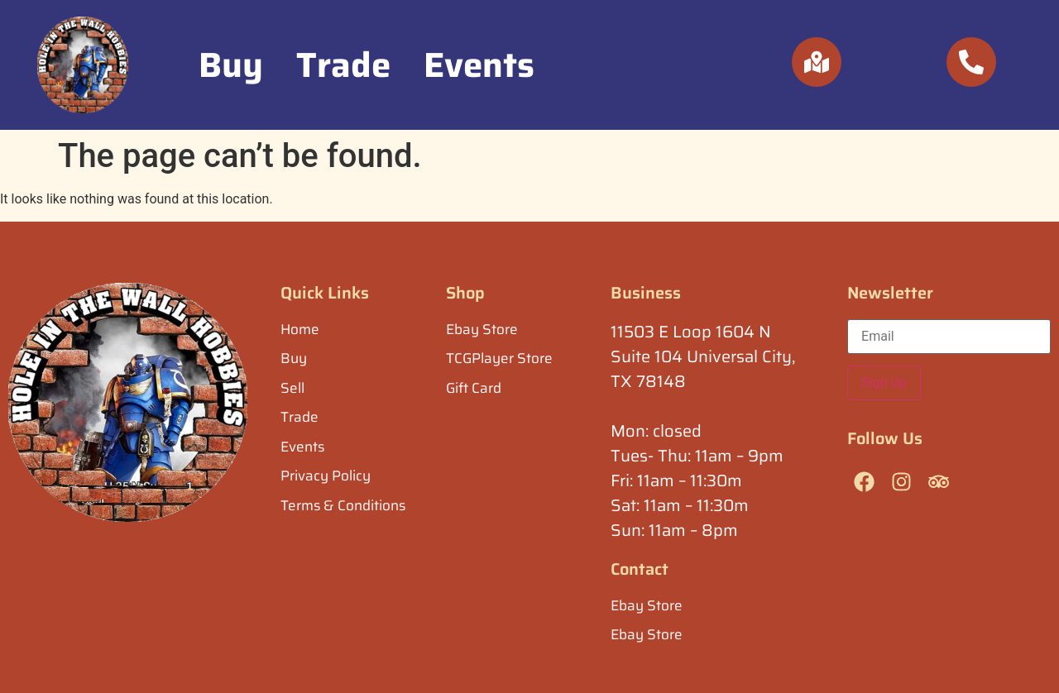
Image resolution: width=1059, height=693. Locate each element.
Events (479, 64)
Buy (231, 64)
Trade (343, 64)
